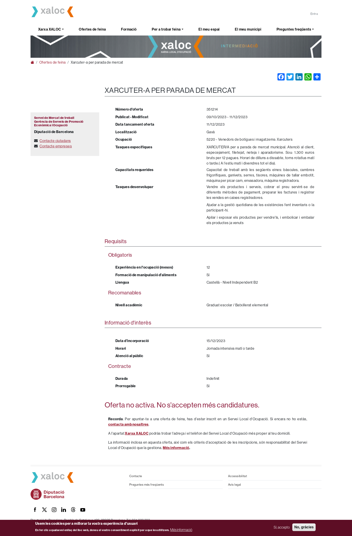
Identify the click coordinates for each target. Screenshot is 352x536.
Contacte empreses (56, 146)
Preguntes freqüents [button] (294, 29)
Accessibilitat (237, 476)
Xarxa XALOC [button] (49, 29)
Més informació (181, 529)
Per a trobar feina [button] (166, 29)
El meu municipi (248, 29)
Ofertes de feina (92, 29)
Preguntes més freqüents (146, 485)
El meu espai (209, 29)
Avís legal (234, 485)
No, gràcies (304, 527)
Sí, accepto (282, 527)
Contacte (135, 476)
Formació (129, 29)
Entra (314, 14)
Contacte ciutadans (55, 140)
